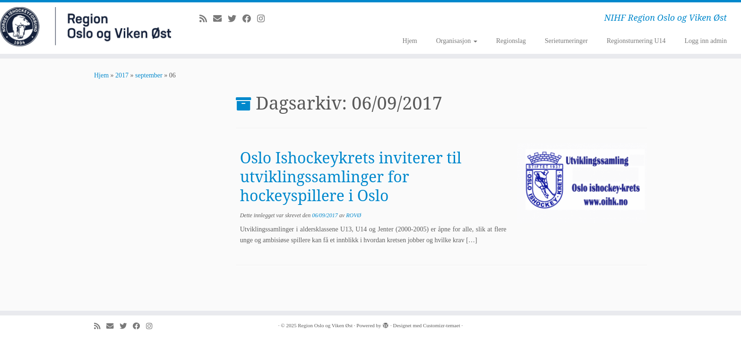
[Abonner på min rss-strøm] (206, 19)
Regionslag (511, 40)
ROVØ (353, 215)
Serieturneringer (566, 40)
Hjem (410, 40)
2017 (122, 75)
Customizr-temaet (441, 325)
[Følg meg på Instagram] (264, 19)
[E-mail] (220, 19)
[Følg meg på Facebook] (249, 19)
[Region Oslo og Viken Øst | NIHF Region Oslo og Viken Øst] (85, 26)
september (149, 75)
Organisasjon (456, 40)
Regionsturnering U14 (636, 40)
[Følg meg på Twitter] (235, 19)
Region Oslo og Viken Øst (325, 325)
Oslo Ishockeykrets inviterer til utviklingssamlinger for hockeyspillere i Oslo (351, 176)
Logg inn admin (706, 40)
